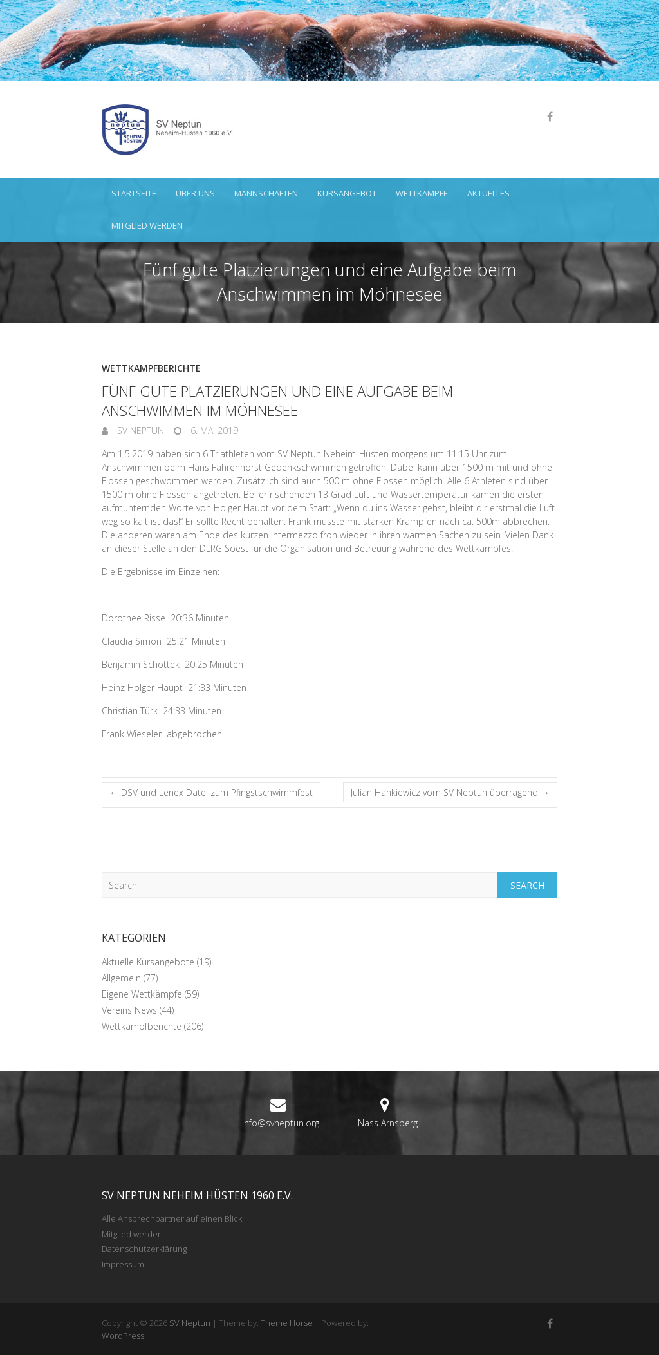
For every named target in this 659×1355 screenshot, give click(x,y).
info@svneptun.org (280, 1123)
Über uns (195, 193)
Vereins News (129, 1010)
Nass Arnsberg (388, 1123)
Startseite (133, 193)
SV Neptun (139, 430)
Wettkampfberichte (151, 368)
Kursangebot (346, 193)
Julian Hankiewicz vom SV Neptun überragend (450, 792)
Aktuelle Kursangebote (148, 962)
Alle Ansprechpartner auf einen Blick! (173, 1218)
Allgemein (121, 978)
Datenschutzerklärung (144, 1249)
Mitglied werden (147, 225)
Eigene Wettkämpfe (142, 994)
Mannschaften (266, 193)
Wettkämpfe (422, 193)
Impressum (123, 1264)
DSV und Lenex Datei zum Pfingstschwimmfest (211, 792)
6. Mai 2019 (213, 430)
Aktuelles (488, 193)
